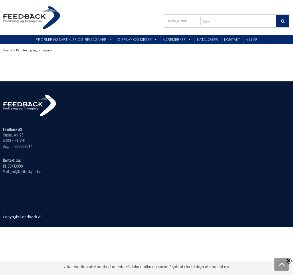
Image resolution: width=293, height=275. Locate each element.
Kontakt (232, 39)
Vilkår (252, 39)
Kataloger (207, 39)
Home (7, 50)
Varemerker (177, 39)
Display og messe (137, 39)
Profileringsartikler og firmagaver (74, 39)
